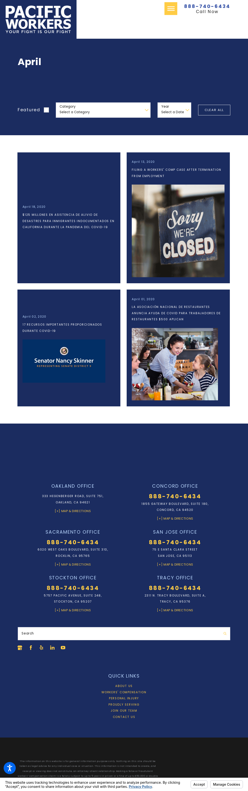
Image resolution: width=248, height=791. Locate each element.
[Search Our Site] (224, 634)
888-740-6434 (207, 6)
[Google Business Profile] (19, 648)
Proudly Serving (123, 705)
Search (28, 634)
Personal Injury (124, 699)
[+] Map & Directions (72, 511)
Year (165, 106)
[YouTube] (64, 648)
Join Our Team (124, 711)
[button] (10, 768)
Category (68, 106)
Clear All (214, 110)
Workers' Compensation (124, 693)
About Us (124, 687)
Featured (29, 110)
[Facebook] (31, 648)
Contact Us (124, 717)
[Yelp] (42, 648)
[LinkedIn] (53, 648)
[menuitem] (124, 687)
